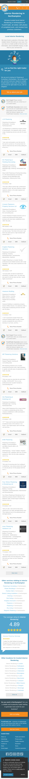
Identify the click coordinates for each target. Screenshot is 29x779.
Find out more (23, 113)
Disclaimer (18, 743)
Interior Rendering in (14, 663)
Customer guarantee (20, 748)
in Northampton (14, 586)
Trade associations (20, 736)
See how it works (14, 729)
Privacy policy (18, 739)
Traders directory (19, 741)
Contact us (4, 743)
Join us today (14, 714)
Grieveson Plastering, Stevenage (11, 636)
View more (14, 573)
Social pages (4, 748)
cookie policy (19, 769)
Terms (16, 746)
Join (18, 1)
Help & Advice (4, 741)
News (2, 746)
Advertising (4, 739)
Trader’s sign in (24, 4)
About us (3, 736)
